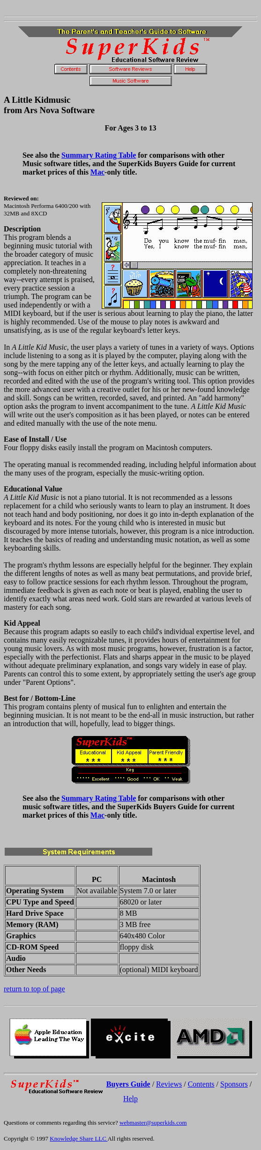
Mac (97, 172)
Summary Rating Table (98, 155)
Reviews (169, 1084)
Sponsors (234, 1084)
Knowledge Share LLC (78, 1138)
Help (130, 1099)
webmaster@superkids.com (153, 1122)
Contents (201, 1084)
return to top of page (34, 989)
